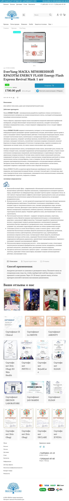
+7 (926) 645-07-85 (59, 4)
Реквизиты (6, 473)
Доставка (19, 4)
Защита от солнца (41, 24)
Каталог (6, 4)
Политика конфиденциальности (12, 467)
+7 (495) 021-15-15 (46, 4)
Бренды (6, 24)
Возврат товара (7, 470)
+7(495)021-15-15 (47, 453)
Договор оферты (8, 464)
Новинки (24, 24)
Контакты (32, 4)
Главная (6, 28)
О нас (25, 4)
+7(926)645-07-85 (47, 458)
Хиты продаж (14, 24)
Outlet (31, 24)
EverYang (22, 28)
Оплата (12, 4)
